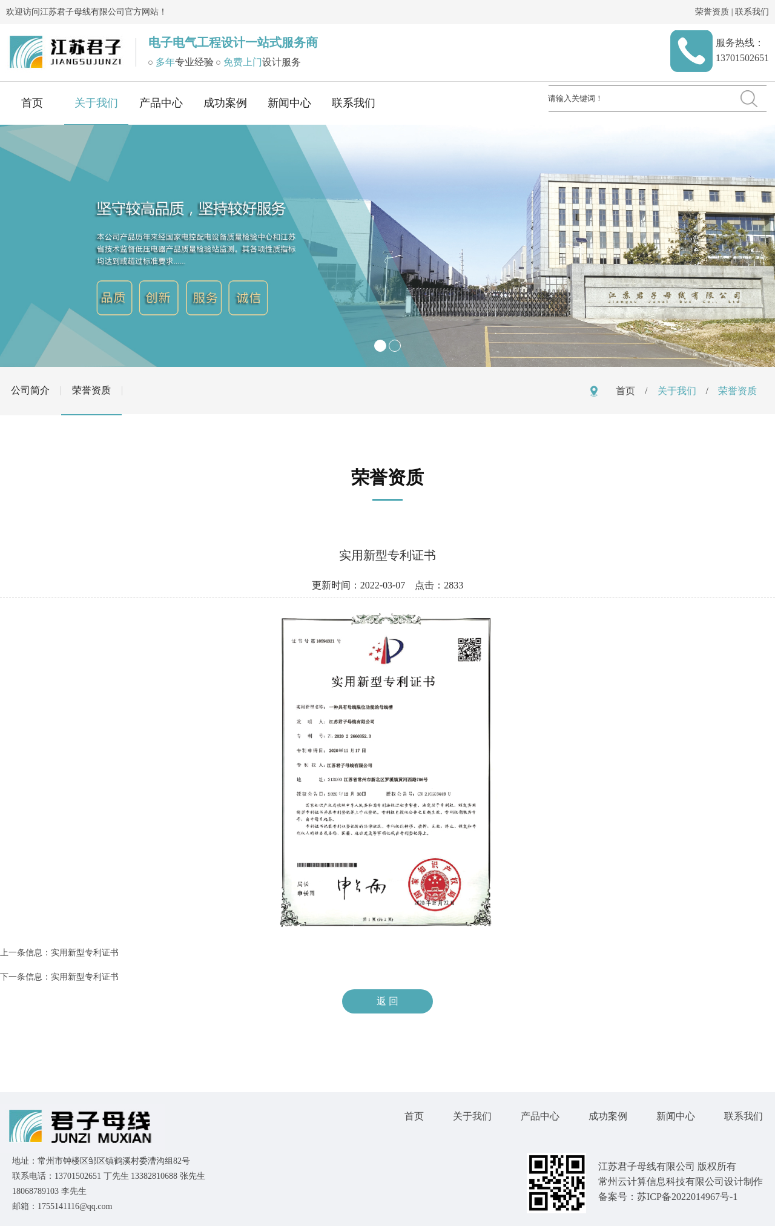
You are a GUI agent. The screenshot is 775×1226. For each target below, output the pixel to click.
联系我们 (752, 11)
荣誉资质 (712, 11)
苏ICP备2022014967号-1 (687, 1196)
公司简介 (30, 390)
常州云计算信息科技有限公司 (661, 1181)
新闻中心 (289, 103)
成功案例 (225, 103)
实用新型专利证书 (85, 952)
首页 (32, 103)
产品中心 (161, 103)
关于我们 (96, 103)
